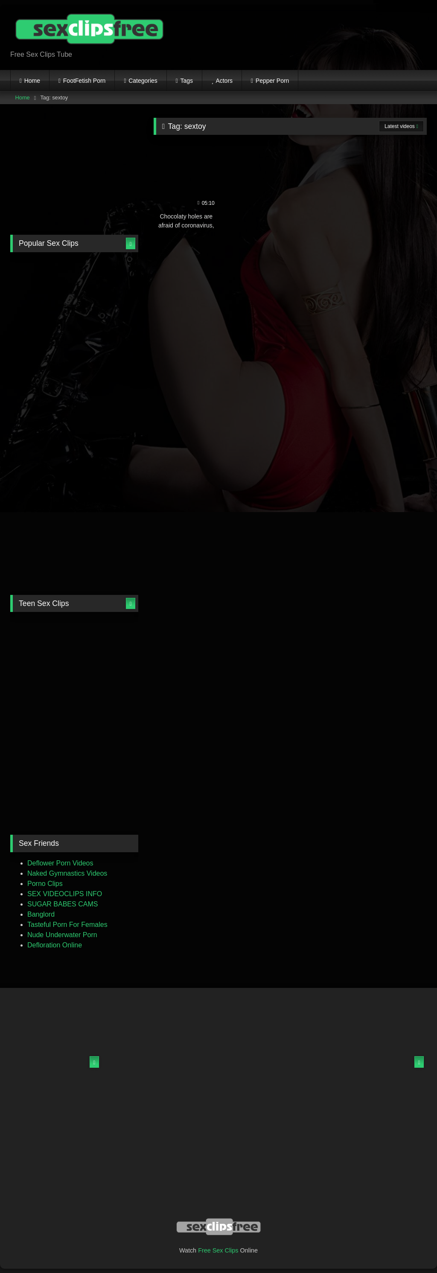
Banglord (41, 914)
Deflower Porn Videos (60, 863)
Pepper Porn (272, 80)
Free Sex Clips (218, 1250)
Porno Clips (45, 883)
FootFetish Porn (84, 80)
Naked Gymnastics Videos (67, 873)
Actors (224, 80)
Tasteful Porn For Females (67, 924)
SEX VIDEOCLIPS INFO (64, 893)
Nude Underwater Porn (62, 934)
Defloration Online (54, 945)
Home (32, 80)
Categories (142, 80)
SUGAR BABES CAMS (62, 904)
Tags (187, 80)
